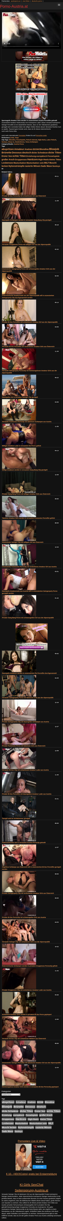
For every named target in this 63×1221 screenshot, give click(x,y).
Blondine (12, 140)
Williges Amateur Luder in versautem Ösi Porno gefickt (21, 446)
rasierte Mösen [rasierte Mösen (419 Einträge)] (33, 166)
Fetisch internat (31, 140)
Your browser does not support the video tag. (31, 30)
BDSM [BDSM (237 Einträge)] (36, 149)
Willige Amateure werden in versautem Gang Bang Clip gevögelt (24, 470)
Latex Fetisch (51, 140)
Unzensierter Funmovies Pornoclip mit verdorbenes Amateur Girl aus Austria (29, 567)
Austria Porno (19, 144)
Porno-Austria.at (14, 6)
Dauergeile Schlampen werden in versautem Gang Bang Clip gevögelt (26, 220)
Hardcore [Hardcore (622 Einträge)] (32, 159)
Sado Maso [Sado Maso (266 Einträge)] (46, 166)
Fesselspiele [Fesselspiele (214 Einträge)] (53, 156)
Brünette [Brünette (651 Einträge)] (7, 152)
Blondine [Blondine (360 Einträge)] (44, 149)
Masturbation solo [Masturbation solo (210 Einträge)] (35, 163)
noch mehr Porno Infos (9, 131)
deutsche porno (37, 1)
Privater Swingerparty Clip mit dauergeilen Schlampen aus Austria (25, 722)
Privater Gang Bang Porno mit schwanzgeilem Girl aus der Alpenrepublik (28, 618)
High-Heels (42, 140)
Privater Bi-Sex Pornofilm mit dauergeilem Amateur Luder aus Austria (26, 794)
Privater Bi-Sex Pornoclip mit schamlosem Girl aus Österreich (24, 196)
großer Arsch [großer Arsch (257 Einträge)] (8, 159)
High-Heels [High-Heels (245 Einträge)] (43, 159)
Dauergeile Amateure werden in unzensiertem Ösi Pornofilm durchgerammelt (29, 673)
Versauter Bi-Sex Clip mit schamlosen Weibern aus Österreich (24, 1038)
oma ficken (26, 1)
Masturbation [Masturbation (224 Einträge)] (20, 163)
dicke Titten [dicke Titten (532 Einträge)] (54, 152)
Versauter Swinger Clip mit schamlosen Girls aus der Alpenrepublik (26, 942)
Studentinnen (20, 142)
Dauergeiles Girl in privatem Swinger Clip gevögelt (20, 397)
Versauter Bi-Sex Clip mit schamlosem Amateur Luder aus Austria (25, 770)
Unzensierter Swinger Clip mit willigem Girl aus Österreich (22, 542)
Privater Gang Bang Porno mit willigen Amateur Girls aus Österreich (26, 494)
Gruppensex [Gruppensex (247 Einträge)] (21, 159)
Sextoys (4, 142)
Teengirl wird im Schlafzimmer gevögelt (16, 818)
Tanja (17, 137)
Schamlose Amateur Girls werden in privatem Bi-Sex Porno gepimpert (27, 1014)
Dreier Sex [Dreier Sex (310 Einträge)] (7, 156)
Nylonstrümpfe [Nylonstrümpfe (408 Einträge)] (16, 166)
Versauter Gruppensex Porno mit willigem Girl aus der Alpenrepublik (26, 244)
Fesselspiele (20, 140)
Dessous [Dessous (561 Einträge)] (17, 152)
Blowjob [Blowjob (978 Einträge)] (54, 149)
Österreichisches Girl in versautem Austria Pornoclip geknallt (24, 842)
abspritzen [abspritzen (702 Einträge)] (8, 149)
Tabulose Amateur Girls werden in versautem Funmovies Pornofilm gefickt (28, 518)
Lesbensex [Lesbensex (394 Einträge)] (7, 163)
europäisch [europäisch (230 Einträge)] (41, 156)
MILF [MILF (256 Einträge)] (46, 163)
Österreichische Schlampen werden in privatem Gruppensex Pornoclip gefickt (29, 966)
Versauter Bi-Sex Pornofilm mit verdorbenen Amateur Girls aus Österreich (28, 346)
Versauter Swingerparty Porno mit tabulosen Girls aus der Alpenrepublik (27, 697)
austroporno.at (15, 1)
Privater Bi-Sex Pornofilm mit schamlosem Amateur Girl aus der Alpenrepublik (30, 322)
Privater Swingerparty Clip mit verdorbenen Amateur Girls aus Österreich (28, 893)
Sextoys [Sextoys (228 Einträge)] (56, 166)
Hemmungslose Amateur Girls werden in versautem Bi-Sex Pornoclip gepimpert (30, 1087)
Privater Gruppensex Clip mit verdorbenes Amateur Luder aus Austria (26, 990)
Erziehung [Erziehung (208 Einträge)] (31, 156)
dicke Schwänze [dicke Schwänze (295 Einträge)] (40, 152)
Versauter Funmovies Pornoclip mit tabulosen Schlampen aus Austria (26, 422)
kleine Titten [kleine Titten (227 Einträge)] (55, 159)
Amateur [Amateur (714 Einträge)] (19, 149)
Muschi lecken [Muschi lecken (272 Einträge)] (9, 1127)
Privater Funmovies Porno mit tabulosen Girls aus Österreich (23, 746)
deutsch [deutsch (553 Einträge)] (26, 152)
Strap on (11, 142)
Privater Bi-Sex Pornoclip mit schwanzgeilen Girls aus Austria (24, 917)
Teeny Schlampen (31, 142)
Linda (12, 137)
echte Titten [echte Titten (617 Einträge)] (19, 156)
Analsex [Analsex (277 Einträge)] (29, 149)
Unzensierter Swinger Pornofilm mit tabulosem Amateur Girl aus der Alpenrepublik (31, 1063)
